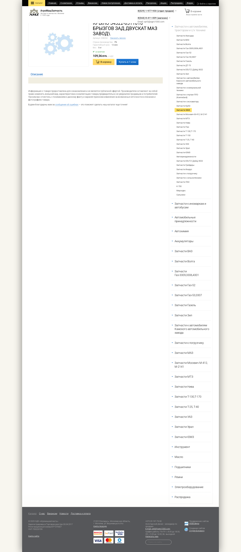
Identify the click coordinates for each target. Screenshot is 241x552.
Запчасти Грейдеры (185, 165)
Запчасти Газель (184, 61)
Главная (52, 3)
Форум (190, 3)
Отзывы (80, 3)
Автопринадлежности (186, 156)
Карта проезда (100, 526)
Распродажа (176, 3)
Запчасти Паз (182, 127)
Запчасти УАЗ (182, 144)
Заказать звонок (118, 38)
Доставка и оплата (133, 3)
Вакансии (92, 3)
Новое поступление (111, 3)
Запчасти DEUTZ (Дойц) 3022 (189, 69)
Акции (163, 3)
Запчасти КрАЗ (183, 106)
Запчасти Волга (183, 44)
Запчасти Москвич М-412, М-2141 (191, 114)
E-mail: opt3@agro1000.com (157, 529)
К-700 (179, 186)
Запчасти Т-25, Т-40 (185, 140)
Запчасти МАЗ (183, 110)
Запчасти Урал (183, 148)
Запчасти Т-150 (183, 135)
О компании (66, 3)
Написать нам (151, 536)
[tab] (36, 74)
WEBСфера (194, 523)
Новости (63, 513)
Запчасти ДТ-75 (183, 65)
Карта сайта (33, 536)
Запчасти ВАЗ (182, 40)
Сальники (180, 195)
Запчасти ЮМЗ (183, 152)
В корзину (106, 62)
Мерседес (181, 190)
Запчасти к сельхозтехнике (188, 178)
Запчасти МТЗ (183, 118)
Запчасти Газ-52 (183, 53)
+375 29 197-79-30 (153, 521)
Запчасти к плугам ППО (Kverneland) (187, 96)
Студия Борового (196, 531)
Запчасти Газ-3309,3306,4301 (189, 48)
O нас (42, 513)
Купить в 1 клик (127, 62)
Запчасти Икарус (184, 169)
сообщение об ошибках (66, 104)
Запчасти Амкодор (185, 36)
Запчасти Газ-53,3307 (186, 57)
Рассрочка (151, 3)
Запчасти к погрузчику (186, 173)
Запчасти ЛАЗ (182, 182)
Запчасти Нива (183, 123)
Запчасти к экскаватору (187, 101)
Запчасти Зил (182, 74)
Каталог (37, 3)
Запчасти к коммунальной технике (188, 89)
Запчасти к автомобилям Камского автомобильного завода (188, 81)
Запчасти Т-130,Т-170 (186, 131)
